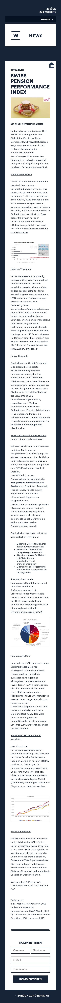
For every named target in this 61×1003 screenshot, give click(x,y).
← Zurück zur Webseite (47, 10)
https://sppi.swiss (27, 845)
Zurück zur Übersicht (33, 995)
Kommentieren (30, 979)
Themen (45, 19)
